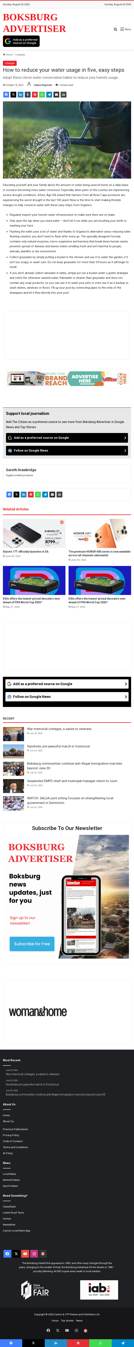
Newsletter (9, 1224)
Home (8, 54)
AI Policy (8, 1153)
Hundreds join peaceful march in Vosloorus (58, 746)
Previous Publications (15, 1129)
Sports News (10, 1185)
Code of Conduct (13, 1141)
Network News (11, 1179)
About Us (8, 1121)
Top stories (67, 1320)
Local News (9, 1173)
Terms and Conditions (15, 1147)
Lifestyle (20, 54)
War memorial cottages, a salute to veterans (59, 729)
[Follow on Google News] (67, 450)
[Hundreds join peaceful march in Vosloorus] (13, 751)
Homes (7, 1218)
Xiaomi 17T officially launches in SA (25, 551)
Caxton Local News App (16, 1230)
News (79, 1320)
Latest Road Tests (13, 1212)
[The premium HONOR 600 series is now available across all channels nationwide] (100, 533)
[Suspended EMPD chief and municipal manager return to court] (13, 786)
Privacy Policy (11, 1135)
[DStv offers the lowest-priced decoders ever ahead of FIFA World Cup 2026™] (34, 580)
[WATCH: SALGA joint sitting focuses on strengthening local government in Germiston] (13, 803)
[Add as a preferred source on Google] (21, 41)
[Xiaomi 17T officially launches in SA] (34, 533)
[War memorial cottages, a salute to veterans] (13, 734)
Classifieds (9, 1206)
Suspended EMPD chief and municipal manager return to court (72, 781)
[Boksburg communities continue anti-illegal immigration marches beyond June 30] (13, 768)
